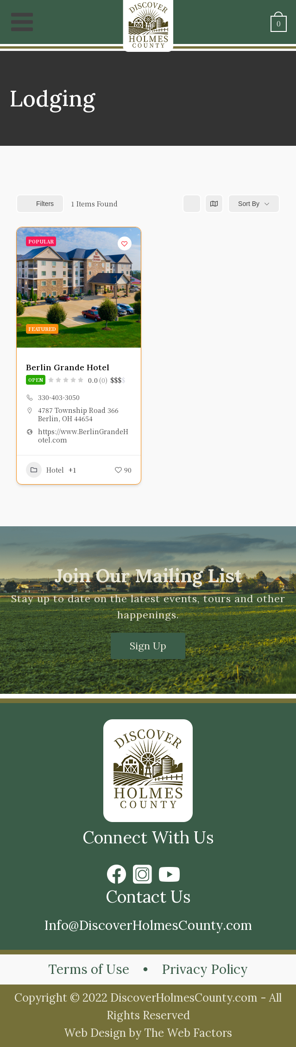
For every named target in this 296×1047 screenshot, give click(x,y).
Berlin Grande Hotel (67, 367)
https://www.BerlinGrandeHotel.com (83, 435)
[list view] (192, 203)
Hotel (45, 470)
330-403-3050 (59, 397)
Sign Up (148, 645)
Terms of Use (88, 969)
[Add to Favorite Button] (125, 243)
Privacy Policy (205, 969)
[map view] (214, 203)
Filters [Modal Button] (40, 203)
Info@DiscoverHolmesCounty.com (148, 925)
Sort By (248, 203)
